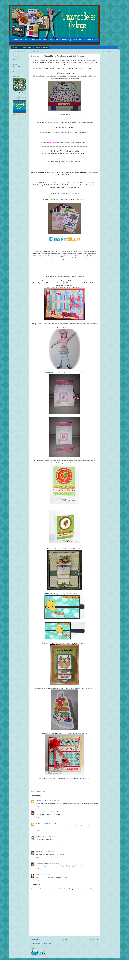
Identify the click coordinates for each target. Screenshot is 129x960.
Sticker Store (77, 122)
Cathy (37, 688)
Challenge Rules (26, 47)
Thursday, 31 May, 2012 (46, 874)
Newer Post (35, 939)
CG (14, 54)
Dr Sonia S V (39, 823)
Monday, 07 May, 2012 (53, 800)
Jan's (44, 733)
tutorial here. (79, 287)
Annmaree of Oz (40, 812)
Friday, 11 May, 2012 (53, 863)
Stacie (36, 461)
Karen (37, 874)
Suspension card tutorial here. (69, 463)
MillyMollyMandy (41, 800)
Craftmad (82, 199)
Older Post (94, 939)
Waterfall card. (68, 643)
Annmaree (48, 594)
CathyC (38, 851)
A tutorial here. (77, 549)
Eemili (14, 59)
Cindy (68, 281)
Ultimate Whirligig (41, 863)
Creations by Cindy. (81, 281)
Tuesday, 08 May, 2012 (48, 836)
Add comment (36, 884)
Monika (15, 64)
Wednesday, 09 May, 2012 (48, 851)
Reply (37, 806)
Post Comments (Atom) (44, 943)
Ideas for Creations (41, 47)
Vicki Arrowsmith (17, 69)
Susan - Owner (17, 66)
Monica (49, 373)
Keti (14, 61)
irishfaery (38, 836)
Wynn (14, 71)
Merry (66, 142)
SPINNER (60, 287)
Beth (44, 643)
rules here (62, 193)
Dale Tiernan (16, 57)
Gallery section (66, 260)
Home (15, 47)
